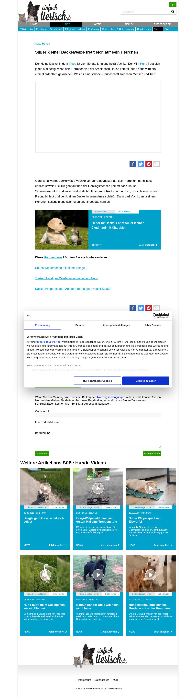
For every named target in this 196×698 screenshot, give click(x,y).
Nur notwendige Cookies (97, 380)
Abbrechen (41, 453)
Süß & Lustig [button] (26, 29)
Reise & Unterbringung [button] (122, 29)
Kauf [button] (104, 29)
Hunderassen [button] (144, 29)
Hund (143, 63)
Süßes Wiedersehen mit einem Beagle (60, 268)
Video (72, 63)
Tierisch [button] (130, 24)
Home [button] (33, 24)
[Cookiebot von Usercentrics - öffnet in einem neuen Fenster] (155, 315)
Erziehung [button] (41, 29)
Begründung (42, 433)
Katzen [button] (98, 24)
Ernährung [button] (93, 29)
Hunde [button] (66, 24)
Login (172, 4)
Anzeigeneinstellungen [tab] (116, 325)
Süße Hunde (42, 43)
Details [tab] (80, 325)
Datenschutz (101, 680)
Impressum (84, 680)
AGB (115, 680)
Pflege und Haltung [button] (75, 29)
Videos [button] (157, 29)
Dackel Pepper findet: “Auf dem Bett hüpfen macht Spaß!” (73, 288)
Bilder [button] (168, 29)
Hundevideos (53, 257)
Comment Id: (43, 411)
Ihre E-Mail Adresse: (47, 422)
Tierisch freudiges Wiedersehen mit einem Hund (66, 278)
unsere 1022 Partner (49, 341)
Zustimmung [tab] (42, 325)
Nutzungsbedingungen (111, 397)
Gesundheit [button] (56, 29)
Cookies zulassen (146, 380)
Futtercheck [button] (162, 24)
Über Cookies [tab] (153, 325)
